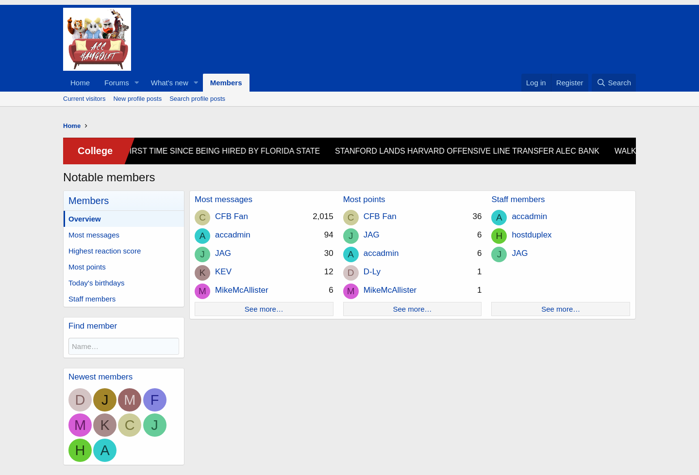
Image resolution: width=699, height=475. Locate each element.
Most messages (93, 235)
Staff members (92, 299)
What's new (169, 83)
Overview (84, 219)
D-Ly (372, 271)
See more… (264, 309)
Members (226, 83)
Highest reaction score (104, 251)
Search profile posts (197, 98)
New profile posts (137, 98)
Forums (116, 83)
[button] (137, 83)
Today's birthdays (96, 283)
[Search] (614, 83)
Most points (87, 267)
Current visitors (84, 98)
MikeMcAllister (241, 290)
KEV (223, 271)
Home (80, 83)
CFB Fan (231, 216)
